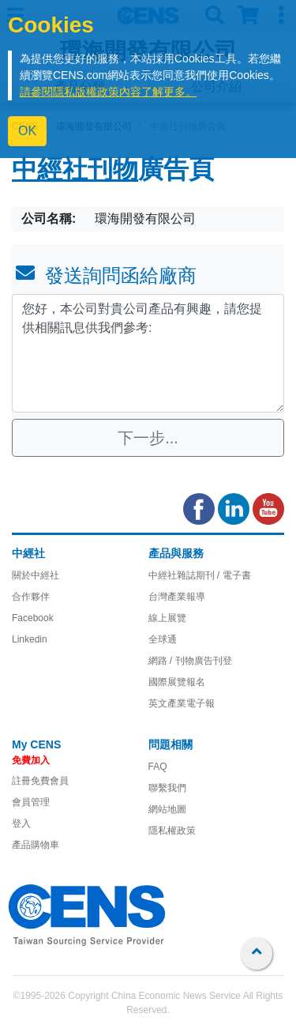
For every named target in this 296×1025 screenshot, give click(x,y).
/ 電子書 (233, 575)
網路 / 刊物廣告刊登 (190, 660)
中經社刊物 (75, 171)
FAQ (157, 766)
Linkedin (29, 639)
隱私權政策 (172, 830)
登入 (21, 823)
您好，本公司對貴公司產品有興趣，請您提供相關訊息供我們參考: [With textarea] (148, 353)
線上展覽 (167, 618)
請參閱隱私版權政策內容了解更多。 (108, 91)
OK (27, 131)
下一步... (148, 438)
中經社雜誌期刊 (181, 575)
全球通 (162, 639)
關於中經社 (35, 575)
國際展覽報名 (176, 682)
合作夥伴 (31, 596)
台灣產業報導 (176, 596)
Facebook (33, 618)
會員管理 (31, 802)
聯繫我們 (167, 787)
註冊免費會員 (40, 780)
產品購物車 (35, 844)
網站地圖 (167, 809)
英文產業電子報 (181, 703)
